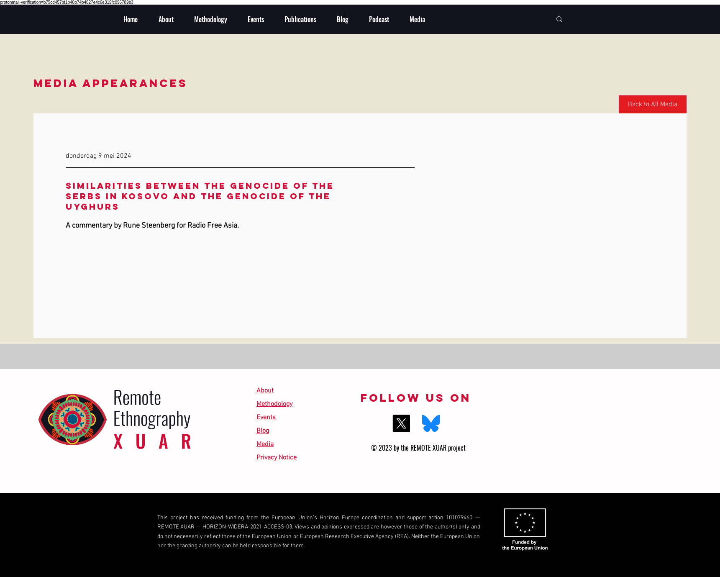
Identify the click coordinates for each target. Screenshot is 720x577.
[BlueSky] (431, 423)
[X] (401, 423)
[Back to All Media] (653, 104)
